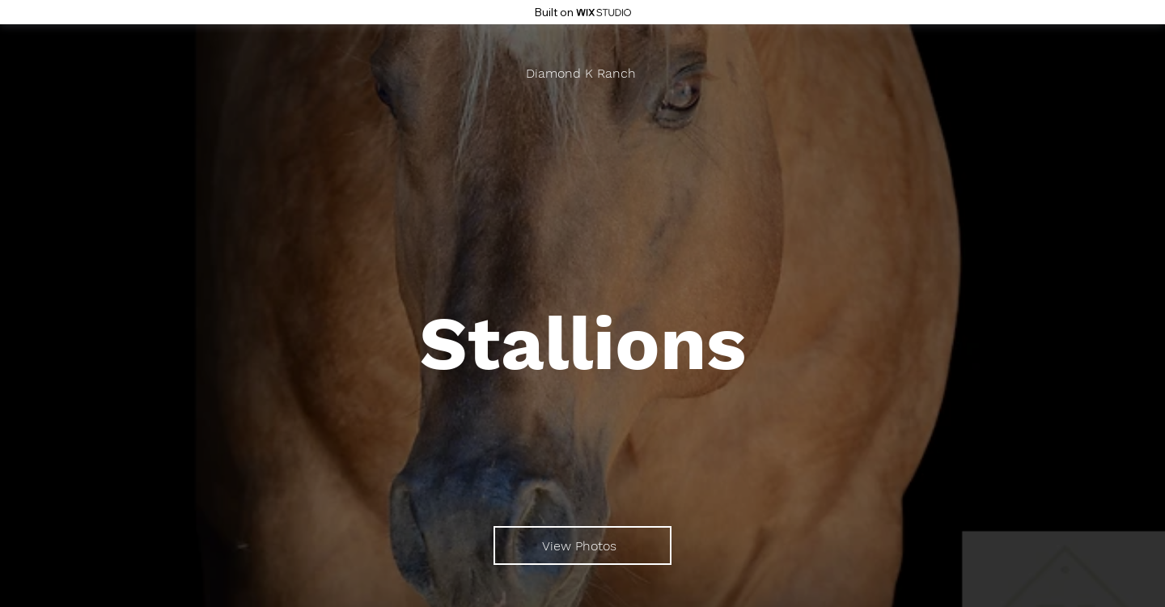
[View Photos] (582, 545)
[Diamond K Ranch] (582, 73)
